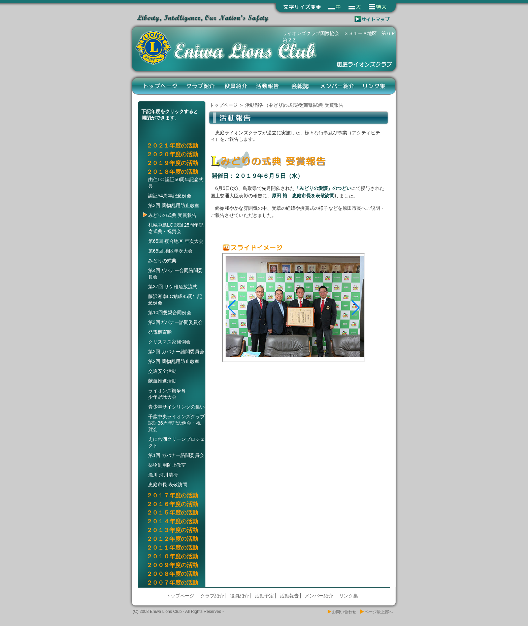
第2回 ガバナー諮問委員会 (176, 351)
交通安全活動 (162, 371)
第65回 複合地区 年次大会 (175, 241)
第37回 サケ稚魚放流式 (172, 286)
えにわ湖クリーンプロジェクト (176, 442)
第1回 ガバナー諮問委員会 (176, 455)
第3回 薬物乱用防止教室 (173, 205)
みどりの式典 (162, 260)
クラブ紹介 (201, 86)
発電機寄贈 (160, 332)
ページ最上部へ (379, 611)
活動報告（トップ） (266, 105)
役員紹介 (236, 86)
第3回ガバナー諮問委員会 (175, 322)
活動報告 (268, 86)
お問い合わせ (344, 611)
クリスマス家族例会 (169, 341)
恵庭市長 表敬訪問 (167, 484)
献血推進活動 (162, 381)
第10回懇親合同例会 (169, 312)
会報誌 (300, 86)
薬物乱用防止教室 (167, 465)
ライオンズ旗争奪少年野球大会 (167, 394)
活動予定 (264, 595)
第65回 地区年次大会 (170, 251)
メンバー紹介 (337, 86)
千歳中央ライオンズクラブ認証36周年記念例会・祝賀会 (176, 423)
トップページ (160, 86)
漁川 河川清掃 (163, 474)
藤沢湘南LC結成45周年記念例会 (175, 299)
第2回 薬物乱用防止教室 (173, 361)
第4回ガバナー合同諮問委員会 (175, 273)
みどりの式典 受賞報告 (172, 215)
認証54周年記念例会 (169, 195)
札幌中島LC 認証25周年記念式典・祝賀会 (175, 228)
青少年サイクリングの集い (176, 406)
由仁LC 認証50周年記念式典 (175, 183)
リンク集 (374, 86)
